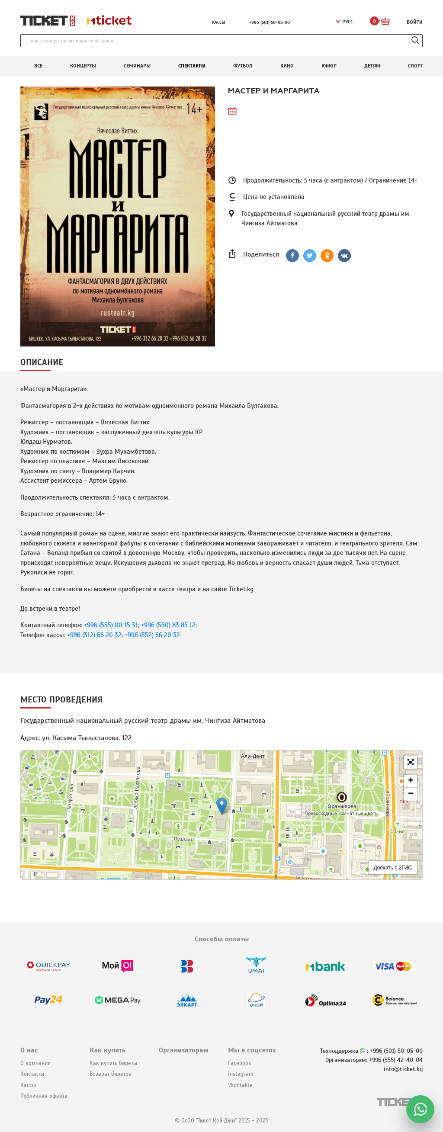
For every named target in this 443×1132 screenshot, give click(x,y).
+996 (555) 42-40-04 (396, 1060)
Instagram (240, 1074)
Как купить (107, 1050)
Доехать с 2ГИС (393, 868)
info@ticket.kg (403, 1069)
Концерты (83, 66)
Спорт (415, 66)
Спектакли (191, 66)
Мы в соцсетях (252, 1050)
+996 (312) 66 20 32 (94, 635)
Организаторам (184, 1050)
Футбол (243, 66)
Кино (287, 66)
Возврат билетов (111, 1074)
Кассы (218, 22)
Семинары (137, 66)
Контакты (32, 1074)
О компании (35, 1063)
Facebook (239, 1063)
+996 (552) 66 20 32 (152, 635)
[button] (221, 806)
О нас (29, 1050)
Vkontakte (240, 1085)
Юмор (329, 66)
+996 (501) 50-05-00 (269, 22)
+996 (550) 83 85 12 (168, 625)
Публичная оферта (43, 1096)
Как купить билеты (113, 1063)
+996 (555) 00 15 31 (111, 625)
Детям (372, 66)
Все (38, 66)
